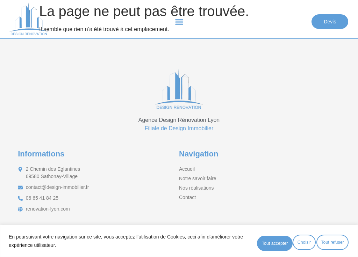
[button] (179, 22)
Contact (187, 197)
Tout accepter (324, 242)
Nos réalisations (196, 188)
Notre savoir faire (197, 178)
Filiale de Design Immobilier (179, 128)
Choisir (230, 242)
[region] (179, 242)
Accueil (187, 169)
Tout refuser (274, 242)
